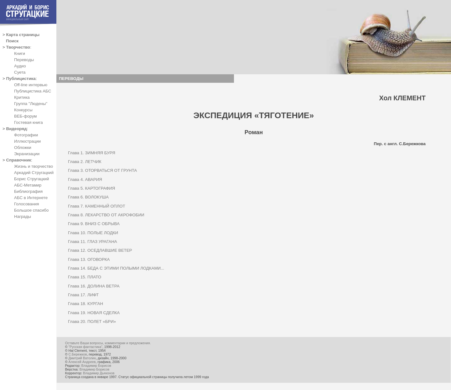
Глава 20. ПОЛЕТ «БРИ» (92, 321)
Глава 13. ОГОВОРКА (89, 259)
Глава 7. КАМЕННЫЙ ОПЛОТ (96, 206)
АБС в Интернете (31, 197)
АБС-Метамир (27, 185)
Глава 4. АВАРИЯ (85, 179)
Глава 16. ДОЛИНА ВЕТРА (94, 286)
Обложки (22, 147)
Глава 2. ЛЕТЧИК (84, 161)
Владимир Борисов (96, 365)
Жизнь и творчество (33, 166)
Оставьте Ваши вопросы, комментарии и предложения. (108, 343)
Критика (22, 97)
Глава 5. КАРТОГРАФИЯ (91, 188)
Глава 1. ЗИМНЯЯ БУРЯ (91, 152)
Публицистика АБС (32, 91)
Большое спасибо (31, 210)
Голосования (26, 204)
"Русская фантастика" (85, 347)
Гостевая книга (28, 122)
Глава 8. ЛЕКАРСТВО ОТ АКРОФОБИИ (106, 215)
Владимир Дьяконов (98, 373)
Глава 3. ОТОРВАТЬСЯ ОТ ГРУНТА (102, 170)
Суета (19, 72)
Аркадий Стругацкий (34, 172)
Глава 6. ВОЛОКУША (88, 197)
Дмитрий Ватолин (82, 358)
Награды (22, 216)
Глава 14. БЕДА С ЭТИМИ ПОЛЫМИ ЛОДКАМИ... (116, 268)
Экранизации (26, 153)
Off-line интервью (30, 84)
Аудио (20, 66)
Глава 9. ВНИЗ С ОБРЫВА (94, 223)
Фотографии (26, 135)
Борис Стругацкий (31, 179)
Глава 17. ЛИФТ (83, 294)
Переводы (24, 59)
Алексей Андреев (82, 362)
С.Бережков (78, 354)
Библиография (28, 191)
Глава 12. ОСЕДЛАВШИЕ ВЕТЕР (100, 250)
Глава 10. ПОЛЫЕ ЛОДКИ (93, 232)
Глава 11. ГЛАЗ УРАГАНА (92, 241)
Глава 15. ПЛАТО (84, 277)
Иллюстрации (27, 141)
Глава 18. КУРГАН (85, 303)
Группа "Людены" (30, 103)
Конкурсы (23, 110)
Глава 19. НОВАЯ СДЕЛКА (94, 312)
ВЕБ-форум (25, 116)
